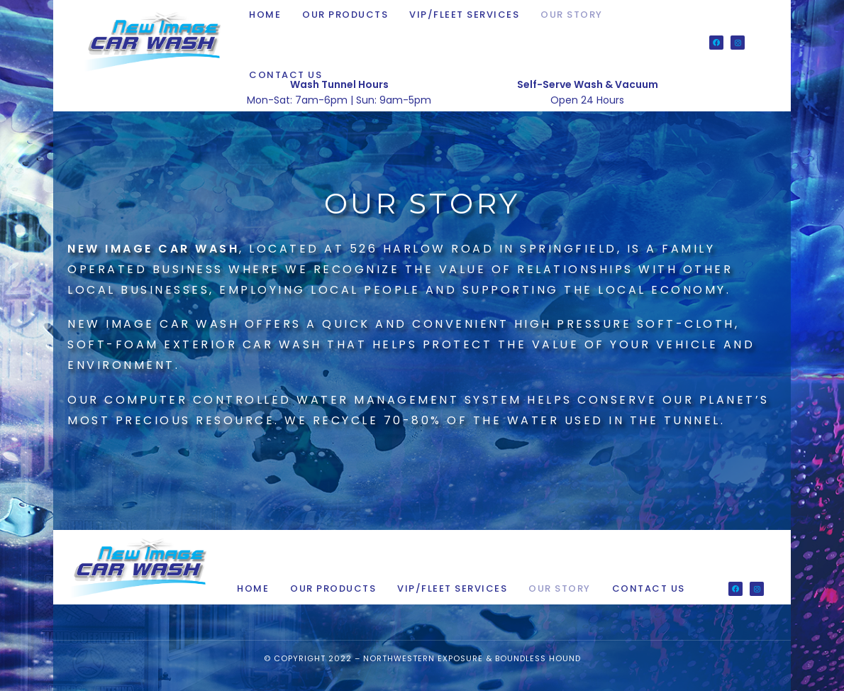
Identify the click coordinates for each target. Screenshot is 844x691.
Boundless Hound (538, 658)
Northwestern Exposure (423, 658)
